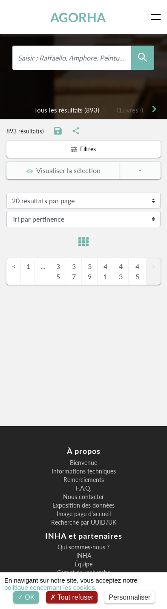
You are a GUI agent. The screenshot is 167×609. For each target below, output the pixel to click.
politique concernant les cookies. (50, 587)
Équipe (83, 564)
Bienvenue (83, 463)
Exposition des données (83, 505)
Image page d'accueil (84, 514)
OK (26, 597)
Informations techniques (84, 471)
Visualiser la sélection (63, 170)
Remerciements (83, 480)
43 (121, 271)
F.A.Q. (83, 488)
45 (137, 271)
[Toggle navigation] (157, 17)
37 (74, 271)
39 (90, 271)
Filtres (83, 149)
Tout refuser (72, 597)
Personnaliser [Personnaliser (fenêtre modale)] (129, 597)
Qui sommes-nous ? (83, 547)
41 (105, 271)
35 (58, 271)
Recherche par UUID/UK (83, 522)
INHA (83, 556)
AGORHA (78, 17)
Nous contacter (83, 497)
